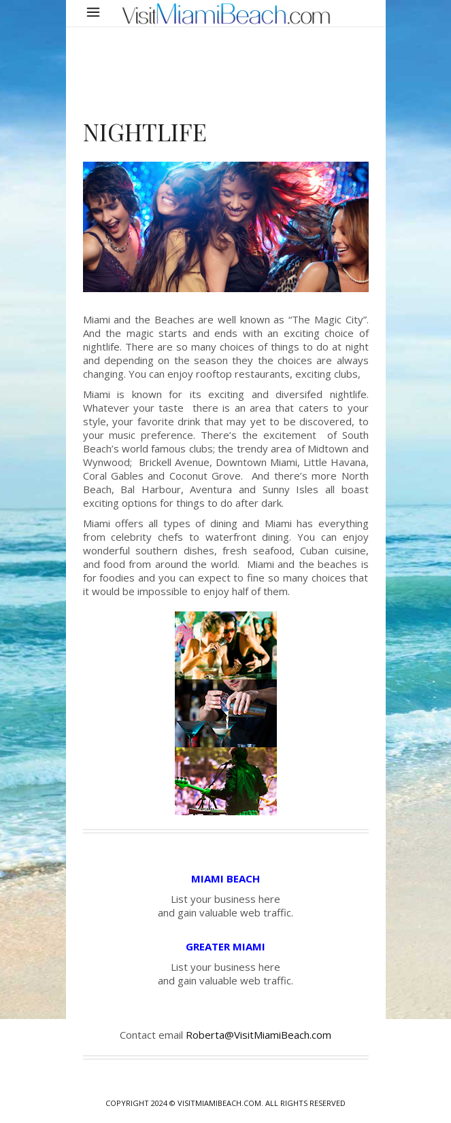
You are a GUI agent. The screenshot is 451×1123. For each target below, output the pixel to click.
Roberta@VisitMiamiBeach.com (258, 1034)
